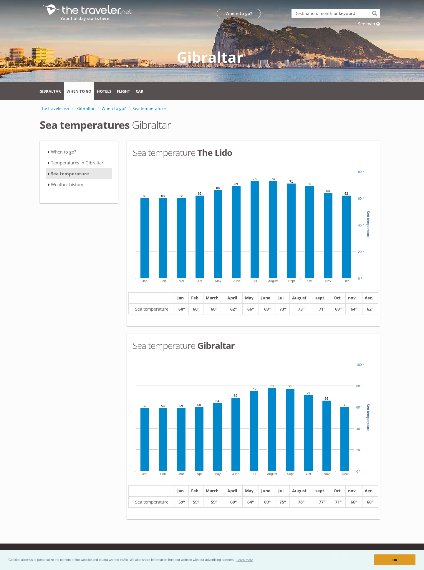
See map (369, 23)
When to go (79, 91)
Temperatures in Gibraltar (77, 163)
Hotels (104, 91)
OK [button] (395, 560)
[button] (245, 560)
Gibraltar (50, 91)
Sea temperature (70, 173)
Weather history (67, 184)
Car (139, 91)
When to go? (63, 152)
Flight (123, 91)
